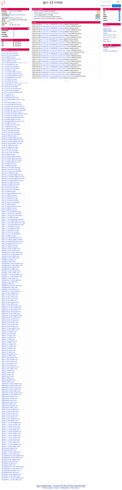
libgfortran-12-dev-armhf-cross (11, 311)
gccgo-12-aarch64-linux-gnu (10, 130)
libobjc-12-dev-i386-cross (9, 417)
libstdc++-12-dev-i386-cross (10, 430)
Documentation (48, 488)
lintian (105, 28)
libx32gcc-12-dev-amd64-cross (11, 452)
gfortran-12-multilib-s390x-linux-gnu (13, 176)
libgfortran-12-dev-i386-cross (11, 313)
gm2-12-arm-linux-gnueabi (10, 187)
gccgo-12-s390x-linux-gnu (10, 145)
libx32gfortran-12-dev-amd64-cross (13, 455)
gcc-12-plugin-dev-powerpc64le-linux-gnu (15, 114)
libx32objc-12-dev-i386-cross (11, 476)
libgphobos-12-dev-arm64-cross (11, 385)
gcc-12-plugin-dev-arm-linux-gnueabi (13, 108)
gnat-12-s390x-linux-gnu (9, 208)
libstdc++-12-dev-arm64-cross (11, 424)
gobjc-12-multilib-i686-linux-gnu (12, 237)
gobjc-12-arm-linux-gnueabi (10, 232)
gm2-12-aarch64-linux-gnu (10, 186)
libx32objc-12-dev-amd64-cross (11, 474)
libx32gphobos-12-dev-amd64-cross (13, 466)
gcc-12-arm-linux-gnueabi (10, 86)
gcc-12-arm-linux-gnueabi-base (11, 88)
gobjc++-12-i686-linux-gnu (10, 217)
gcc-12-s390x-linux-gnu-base (11, 125)
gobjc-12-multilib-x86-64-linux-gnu (12, 241)
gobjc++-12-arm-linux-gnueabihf (12, 215)
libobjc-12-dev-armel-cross (10, 413)
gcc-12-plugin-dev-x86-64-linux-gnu (13, 117)
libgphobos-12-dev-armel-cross (11, 387)
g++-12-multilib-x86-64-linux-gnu (12, 75)
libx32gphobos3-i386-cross (10, 472)
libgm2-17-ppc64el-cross (9, 341)
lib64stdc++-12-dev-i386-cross (11, 291)
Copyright (56, 485)
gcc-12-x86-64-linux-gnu (9, 127)
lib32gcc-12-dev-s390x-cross (10, 250)
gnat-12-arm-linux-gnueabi (10, 200)
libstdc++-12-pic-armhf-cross (11, 441)
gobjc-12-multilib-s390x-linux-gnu (12, 239)
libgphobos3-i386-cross (9, 404)
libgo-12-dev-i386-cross (9, 365)
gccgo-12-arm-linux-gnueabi (10, 132)
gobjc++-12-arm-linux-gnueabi (11, 213)
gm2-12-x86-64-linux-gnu (10, 197)
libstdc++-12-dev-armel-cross (11, 426)
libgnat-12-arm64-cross (9, 346)
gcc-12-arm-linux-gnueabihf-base (12, 92)
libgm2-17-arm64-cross (9, 333)
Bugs (56, 488)
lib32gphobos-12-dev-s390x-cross (12, 265)
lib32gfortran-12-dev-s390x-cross (12, 254)
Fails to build (38, 16)
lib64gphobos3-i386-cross (10, 287)
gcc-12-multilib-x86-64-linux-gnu (12, 104)
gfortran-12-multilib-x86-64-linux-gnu (13, 178)
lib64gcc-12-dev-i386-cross (10, 278)
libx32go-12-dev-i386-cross (10, 461)
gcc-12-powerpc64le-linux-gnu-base (13, 121)
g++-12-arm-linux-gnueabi (10, 66)
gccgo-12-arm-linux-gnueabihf (11, 134)
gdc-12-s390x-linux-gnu (9, 163)
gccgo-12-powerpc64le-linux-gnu (12, 143)
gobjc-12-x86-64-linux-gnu (10, 247)
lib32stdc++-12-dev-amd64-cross (12, 274)
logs (109, 30)
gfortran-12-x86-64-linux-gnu (11, 184)
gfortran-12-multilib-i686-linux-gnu (12, 175)
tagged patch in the (66, 15)
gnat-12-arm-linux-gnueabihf (11, 202)
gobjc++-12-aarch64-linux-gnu (11, 211)
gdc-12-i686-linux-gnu (8, 154)
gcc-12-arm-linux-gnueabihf (10, 90)
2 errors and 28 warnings (51, 13)
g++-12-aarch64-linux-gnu (10, 64)
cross (114, 31)
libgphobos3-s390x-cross (9, 407)
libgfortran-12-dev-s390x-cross (11, 317)
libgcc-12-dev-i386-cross (9, 300)
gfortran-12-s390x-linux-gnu (10, 182)
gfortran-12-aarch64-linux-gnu (11, 167)
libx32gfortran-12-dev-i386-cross (12, 457)
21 (13, 32)
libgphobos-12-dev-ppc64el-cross (12, 393)
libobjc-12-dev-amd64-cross (10, 409)
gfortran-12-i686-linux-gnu (10, 173)
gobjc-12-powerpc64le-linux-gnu (12, 243)
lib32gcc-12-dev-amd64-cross (11, 248)
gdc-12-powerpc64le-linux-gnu (11, 162)
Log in (109, 5)
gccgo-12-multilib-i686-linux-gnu (12, 138)
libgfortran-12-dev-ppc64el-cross (12, 315)
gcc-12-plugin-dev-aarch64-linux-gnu (13, 106)
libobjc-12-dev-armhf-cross (10, 415)
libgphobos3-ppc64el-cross (10, 406)
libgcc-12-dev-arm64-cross (10, 295)
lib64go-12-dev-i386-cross (10, 282)
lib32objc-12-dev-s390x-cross (11, 272)
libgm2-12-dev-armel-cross (10, 322)
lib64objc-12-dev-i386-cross (10, 289)
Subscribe (116, 6)
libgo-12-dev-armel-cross (9, 361)
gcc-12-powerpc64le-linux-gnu (11, 119)
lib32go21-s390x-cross (9, 261)
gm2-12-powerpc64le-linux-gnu (11, 193)
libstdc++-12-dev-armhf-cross (11, 428)
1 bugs (19, 62)
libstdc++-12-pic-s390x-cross (11, 446)
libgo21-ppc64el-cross (8, 380)
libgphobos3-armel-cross (9, 400)
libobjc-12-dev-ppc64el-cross (11, 418)
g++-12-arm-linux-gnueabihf (11, 68)
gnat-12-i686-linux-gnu (9, 204)
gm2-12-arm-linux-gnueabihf (11, 189)
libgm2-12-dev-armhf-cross (10, 324)
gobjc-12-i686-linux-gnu (9, 236)
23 (13, 34)
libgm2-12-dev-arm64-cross (10, 321)
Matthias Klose (14, 18)
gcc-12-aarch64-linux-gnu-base (11, 85)
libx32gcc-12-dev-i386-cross (10, 454)
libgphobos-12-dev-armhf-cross (11, 389)
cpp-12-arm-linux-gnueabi (10, 53)
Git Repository (64, 488)
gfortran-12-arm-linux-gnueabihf (12, 171)
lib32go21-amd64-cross (9, 260)
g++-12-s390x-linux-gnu (9, 79)
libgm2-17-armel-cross (9, 335)
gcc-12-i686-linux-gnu (8, 96)
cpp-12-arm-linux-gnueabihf (10, 55)
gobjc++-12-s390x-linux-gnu (11, 226)
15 (13, 30)
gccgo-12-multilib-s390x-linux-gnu (12, 139)
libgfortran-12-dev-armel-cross (11, 309)
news (34, 22)
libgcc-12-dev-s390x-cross (10, 304)
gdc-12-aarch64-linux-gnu (10, 149)
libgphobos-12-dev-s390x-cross (11, 394)
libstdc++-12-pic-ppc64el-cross (11, 444)
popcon (105, 33)
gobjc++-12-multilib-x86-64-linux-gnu (13, 223)
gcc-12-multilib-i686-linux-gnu (11, 99)
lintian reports (66, 13)
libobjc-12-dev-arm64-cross (10, 411)
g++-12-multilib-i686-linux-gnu (11, 72)
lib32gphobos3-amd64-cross (10, 267)
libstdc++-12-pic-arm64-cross (11, 437)
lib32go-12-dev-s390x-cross (10, 258)
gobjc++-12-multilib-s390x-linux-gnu (13, 221)
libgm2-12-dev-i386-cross (10, 326)
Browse (14, 25)
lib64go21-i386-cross (8, 284)
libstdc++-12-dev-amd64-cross (11, 422)
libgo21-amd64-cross (8, 370)
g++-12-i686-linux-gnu (9, 70)
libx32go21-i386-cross (8, 465)
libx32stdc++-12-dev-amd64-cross (12, 478)
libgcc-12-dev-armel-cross (10, 296)
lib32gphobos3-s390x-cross (10, 269)
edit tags (106, 39)
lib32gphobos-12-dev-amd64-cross (12, 263)
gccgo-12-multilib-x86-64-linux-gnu (13, 141)
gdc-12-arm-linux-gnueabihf (10, 152)
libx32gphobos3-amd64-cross (11, 470)
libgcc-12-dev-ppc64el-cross (10, 302)
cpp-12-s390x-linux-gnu (9, 61)
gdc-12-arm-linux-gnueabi (10, 151)
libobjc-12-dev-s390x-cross (10, 420)
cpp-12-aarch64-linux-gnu (10, 51)
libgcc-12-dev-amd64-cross (10, 293)
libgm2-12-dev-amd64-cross (10, 319)
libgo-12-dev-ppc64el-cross (10, 367)
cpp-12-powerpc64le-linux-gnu (11, 59)
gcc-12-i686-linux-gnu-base (10, 97)
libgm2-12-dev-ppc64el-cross (11, 328)
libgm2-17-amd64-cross (9, 332)
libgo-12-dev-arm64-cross (10, 359)
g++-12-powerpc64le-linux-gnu (11, 77)
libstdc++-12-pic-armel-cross (11, 439)
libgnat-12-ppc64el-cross (9, 354)
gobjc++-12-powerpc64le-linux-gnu (13, 224)
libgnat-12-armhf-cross (9, 350)
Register (103, 5)
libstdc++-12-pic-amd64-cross (11, 435)
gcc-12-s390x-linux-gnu (9, 123)
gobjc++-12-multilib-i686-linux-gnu (13, 219)
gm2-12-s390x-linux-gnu (9, 195)
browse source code (109, 35)
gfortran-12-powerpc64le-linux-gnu (12, 180)
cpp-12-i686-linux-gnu (8, 57)
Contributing (75, 488)
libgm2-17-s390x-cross (9, 343)
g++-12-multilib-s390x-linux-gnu (12, 73)
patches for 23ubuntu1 (110, 51)
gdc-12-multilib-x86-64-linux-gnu (12, 160)
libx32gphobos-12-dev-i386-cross (12, 468)
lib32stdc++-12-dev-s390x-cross (12, 276)
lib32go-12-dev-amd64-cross (11, 256)
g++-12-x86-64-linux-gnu (10, 81)
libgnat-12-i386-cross (8, 352)
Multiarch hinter (39, 11)
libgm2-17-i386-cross (8, 339)
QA (18, 25)
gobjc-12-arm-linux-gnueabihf (11, 234)
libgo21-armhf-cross (8, 376)
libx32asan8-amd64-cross (10, 448)
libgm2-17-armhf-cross (9, 337)
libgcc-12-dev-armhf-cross (10, 298)
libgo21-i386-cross (7, 378)
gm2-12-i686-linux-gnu (9, 191)
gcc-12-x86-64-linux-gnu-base (11, 128)
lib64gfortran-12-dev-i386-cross (11, 280)
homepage (106, 26)
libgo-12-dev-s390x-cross (9, 369)
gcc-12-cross (13, 11)
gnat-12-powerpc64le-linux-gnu (11, 206)
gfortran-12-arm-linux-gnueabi (11, 169)
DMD (8, 16)
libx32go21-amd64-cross (9, 463)
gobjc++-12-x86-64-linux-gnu (11, 228)
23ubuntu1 (112, 47)
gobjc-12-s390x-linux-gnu (10, 245)
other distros (107, 41)
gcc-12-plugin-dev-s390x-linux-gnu (12, 115)
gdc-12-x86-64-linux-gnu (9, 165)
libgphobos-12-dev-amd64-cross (12, 383)
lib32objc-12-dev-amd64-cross (11, 271)
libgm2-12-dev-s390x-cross (10, 330)
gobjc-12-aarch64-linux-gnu (10, 230)
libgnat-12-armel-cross (9, 348)
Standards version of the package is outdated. (66, 18)
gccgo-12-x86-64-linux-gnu (10, 147)
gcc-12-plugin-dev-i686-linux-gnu (12, 112)
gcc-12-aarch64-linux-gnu (10, 83)
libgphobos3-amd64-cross (10, 396)
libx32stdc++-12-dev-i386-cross (12, 479)
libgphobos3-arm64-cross (9, 398)
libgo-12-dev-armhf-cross (9, 363)
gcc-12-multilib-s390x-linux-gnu (11, 102)
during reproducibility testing (66, 16)
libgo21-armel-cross (8, 374)
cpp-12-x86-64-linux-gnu (9, 62)
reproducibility (107, 31)
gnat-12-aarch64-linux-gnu (10, 199)
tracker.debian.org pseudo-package (62, 487)
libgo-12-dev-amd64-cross (10, 357)
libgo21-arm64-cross (8, 372)
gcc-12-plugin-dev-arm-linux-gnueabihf (14, 110)
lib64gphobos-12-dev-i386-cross (12, 285)
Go (118, 1)
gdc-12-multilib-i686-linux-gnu (11, 156)
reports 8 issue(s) (66, 11)
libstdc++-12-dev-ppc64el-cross (12, 431)
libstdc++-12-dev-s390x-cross (11, 433)
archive (4, 16)
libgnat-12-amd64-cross (9, 345)
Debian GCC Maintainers (17, 15)
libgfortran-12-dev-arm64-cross (11, 308)
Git (10, 25)
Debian (38, 485)
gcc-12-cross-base (7, 94)
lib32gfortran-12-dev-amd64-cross (12, 252)
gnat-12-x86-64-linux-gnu (10, 210)
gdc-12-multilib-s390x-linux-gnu (12, 158)
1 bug (36, 15)
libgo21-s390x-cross (8, 382)
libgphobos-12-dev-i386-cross (11, 391)
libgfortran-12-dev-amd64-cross (11, 306)
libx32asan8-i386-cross (9, 450)
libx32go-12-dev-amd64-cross (11, 459)
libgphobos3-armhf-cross (9, 402)
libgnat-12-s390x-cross (9, 356)
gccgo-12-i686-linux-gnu (9, 136)
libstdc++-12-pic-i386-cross (10, 442)
